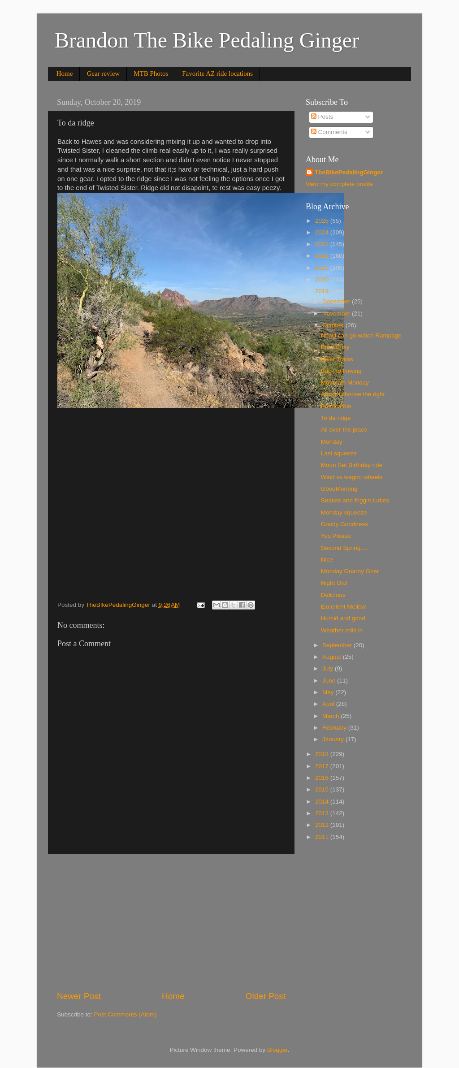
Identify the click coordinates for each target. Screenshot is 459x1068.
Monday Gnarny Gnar (350, 571)
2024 (322, 232)
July (328, 668)
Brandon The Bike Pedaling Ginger (207, 40)
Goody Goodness (344, 524)
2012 (322, 825)
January (334, 739)
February (335, 727)
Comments (329, 132)
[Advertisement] (171, 922)
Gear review (103, 73)
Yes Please (336, 535)
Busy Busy (335, 347)
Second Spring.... (344, 548)
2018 (322, 754)
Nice (327, 559)
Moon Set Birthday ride (351, 465)
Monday (331, 441)
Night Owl (334, 582)
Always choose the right (353, 394)
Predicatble (336, 406)
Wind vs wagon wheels (351, 477)
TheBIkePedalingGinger (349, 172)
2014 (322, 801)
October (334, 325)
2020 (322, 279)
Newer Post (79, 996)
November (337, 313)
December (337, 301)
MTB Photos (151, 73)
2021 (322, 267)
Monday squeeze (344, 512)
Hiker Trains (337, 359)
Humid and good (343, 618)
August (332, 656)
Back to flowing (341, 371)
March (331, 716)
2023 (322, 244)
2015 (322, 789)
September (338, 645)
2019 (322, 291)
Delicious (333, 595)
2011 (322, 837)
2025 (322, 220)
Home (64, 73)
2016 (322, 777)
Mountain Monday (345, 382)
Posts (322, 116)
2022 (322, 255)
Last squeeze (339, 453)
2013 (322, 813)
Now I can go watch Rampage (361, 335)
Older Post (266, 996)
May (328, 692)
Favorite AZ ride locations (217, 73)
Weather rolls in (342, 630)
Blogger (277, 1049)
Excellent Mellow (343, 606)
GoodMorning (339, 488)
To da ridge (336, 418)
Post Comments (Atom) (125, 1014)
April (329, 703)
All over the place (344, 429)
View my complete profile (339, 184)
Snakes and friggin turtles (355, 500)
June (329, 680)
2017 (322, 766)
